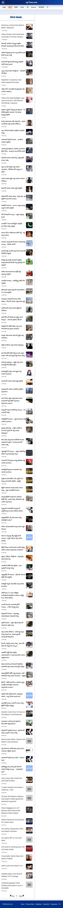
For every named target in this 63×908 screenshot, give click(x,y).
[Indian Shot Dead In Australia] (17, 310)
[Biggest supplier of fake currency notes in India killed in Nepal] (17, 355)
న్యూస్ (4, 7)
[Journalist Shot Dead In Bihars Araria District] (17, 273)
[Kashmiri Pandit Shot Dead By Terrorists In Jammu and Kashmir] (17, 431)
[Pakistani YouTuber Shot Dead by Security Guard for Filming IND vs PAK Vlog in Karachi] (17, 150)
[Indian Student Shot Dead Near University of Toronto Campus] (17, 36)
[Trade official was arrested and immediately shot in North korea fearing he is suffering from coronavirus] (17, 529)
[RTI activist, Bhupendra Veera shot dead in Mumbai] (17, 831)
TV (47, 7)
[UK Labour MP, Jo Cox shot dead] (17, 840)
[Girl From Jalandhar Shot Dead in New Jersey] (17, 141)
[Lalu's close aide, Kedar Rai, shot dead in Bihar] (17, 780)
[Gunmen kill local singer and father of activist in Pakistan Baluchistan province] (17, 471)
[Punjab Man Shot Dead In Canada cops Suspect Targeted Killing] (17, 160)
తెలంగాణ (33, 7)
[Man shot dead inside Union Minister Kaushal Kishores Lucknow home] (17, 263)
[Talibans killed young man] (17, 364)
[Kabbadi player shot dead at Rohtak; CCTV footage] (17, 876)
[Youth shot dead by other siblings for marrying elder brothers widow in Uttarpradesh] (17, 132)
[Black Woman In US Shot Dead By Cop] (17, 235)
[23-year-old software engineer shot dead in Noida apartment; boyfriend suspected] (17, 800)
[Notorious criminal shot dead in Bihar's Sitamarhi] (17, 27)
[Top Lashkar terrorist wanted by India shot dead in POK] (17, 253)
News (16, 7)
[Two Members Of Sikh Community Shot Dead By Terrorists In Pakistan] (17, 421)
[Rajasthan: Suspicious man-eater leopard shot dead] (17, 82)
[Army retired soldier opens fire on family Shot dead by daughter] (17, 539)
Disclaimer (38, 904)
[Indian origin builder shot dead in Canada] (17, 189)
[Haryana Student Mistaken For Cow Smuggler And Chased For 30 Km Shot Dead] (17, 113)
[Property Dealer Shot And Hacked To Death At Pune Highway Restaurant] (17, 198)
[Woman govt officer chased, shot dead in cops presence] (17, 741)
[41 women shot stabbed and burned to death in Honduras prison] (17, 292)
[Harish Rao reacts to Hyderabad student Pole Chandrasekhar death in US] (17, 64)
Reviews (41, 7)
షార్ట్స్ (9, 7)
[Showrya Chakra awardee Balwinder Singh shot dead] (17, 462)
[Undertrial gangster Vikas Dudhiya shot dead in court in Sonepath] (17, 886)
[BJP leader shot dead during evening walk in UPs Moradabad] (17, 283)
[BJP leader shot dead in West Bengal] (17, 480)
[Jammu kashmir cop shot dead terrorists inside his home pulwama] (17, 391)
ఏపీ (28, 7)
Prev (12, 896)
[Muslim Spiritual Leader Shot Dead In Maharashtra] (17, 373)
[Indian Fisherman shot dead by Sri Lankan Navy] (17, 822)
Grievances (54, 904)
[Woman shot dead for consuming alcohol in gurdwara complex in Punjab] (17, 301)
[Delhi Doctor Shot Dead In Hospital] (17, 91)
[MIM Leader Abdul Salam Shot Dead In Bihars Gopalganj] (17, 207)
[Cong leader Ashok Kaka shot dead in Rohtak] (17, 858)
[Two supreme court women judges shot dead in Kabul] (17, 453)
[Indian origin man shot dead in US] (17, 382)
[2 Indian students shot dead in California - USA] (17, 789)
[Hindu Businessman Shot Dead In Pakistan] (17, 443)
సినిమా (22, 7)
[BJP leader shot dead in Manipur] (17, 328)
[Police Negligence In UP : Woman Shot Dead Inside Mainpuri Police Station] (17, 811)
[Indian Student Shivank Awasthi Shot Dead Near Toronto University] (17, 45)
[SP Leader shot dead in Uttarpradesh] (17, 519)
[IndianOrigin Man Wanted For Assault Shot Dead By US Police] (17, 180)
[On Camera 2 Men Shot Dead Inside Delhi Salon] (17, 216)
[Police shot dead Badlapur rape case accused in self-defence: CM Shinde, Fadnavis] (17, 101)
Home (22, 904)
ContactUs (46, 904)
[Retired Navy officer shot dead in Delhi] (17, 490)
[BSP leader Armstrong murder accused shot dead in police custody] (17, 123)
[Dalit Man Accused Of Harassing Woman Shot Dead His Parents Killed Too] (17, 337)
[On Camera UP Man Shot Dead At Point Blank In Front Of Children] (17, 170)
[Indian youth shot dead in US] (17, 867)
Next (21, 896)
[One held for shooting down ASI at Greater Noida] (17, 849)
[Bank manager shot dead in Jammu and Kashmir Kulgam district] (17, 412)
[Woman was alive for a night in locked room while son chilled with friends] (17, 402)
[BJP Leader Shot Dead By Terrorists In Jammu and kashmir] (17, 500)
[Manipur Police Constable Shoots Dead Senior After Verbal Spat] (17, 73)
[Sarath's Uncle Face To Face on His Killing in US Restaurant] (17, 714)
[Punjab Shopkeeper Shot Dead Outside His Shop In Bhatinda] (17, 244)
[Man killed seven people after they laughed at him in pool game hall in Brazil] (17, 319)
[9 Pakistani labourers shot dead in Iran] (17, 225)
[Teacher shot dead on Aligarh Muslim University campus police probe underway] (17, 54)
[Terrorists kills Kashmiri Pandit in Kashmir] (17, 346)
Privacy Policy (30, 904)
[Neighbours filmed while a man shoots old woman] (17, 510)
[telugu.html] (17, 549)
